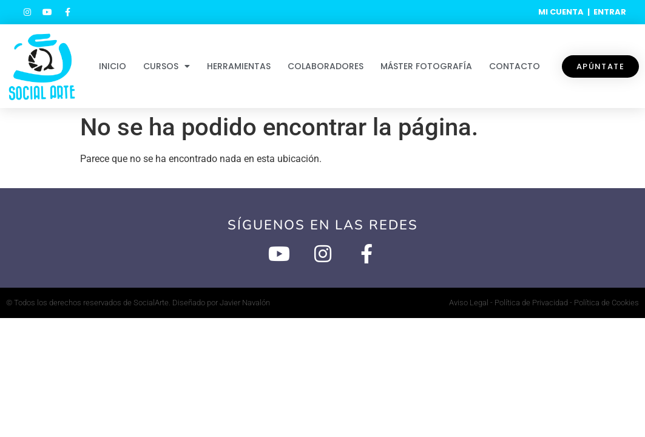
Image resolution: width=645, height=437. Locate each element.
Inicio (112, 66)
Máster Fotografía (426, 66)
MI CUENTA (561, 12)
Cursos (166, 66)
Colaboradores (325, 66)
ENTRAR (609, 12)
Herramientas (239, 66)
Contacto (514, 66)
